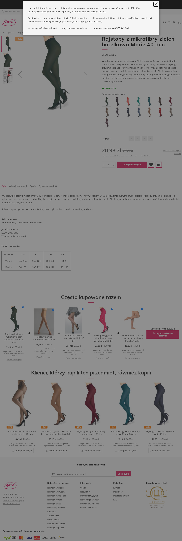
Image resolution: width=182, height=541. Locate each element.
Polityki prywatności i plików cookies (88, 24)
